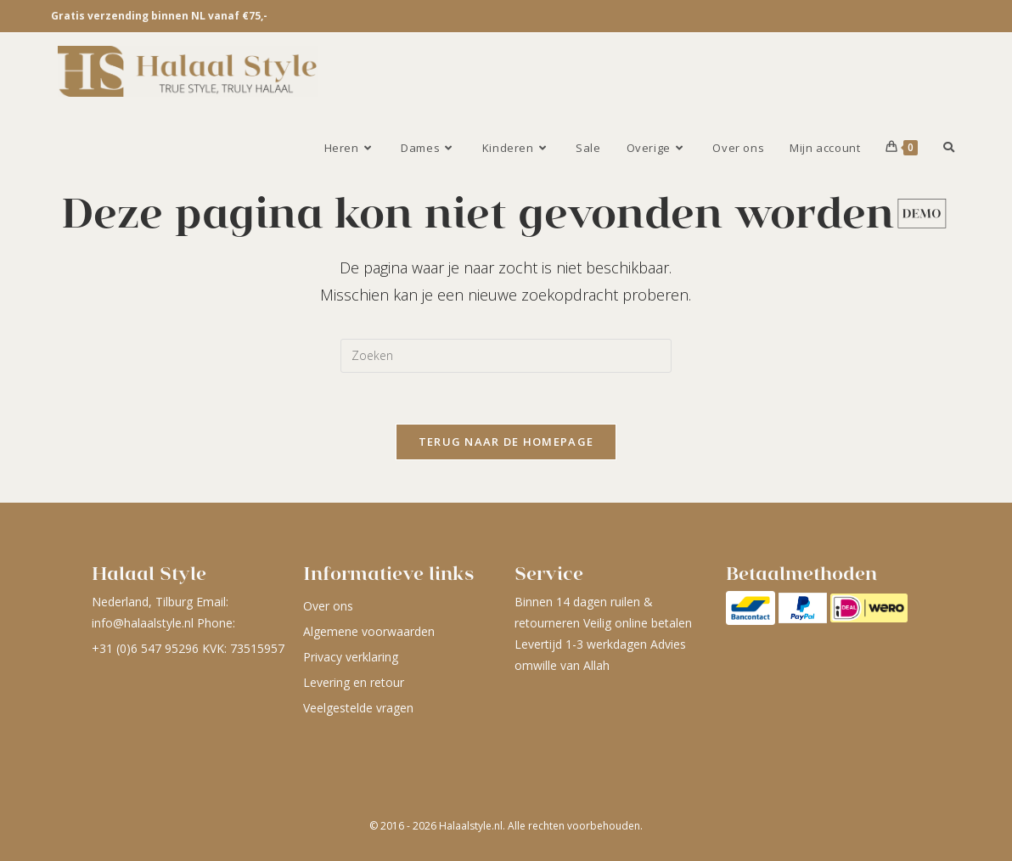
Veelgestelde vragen (358, 708)
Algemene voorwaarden (369, 631)
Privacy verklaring (350, 657)
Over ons (328, 606)
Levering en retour (353, 682)
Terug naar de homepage (506, 441)
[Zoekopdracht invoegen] (506, 356)
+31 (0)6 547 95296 (145, 648)
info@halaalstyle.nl (143, 623)
